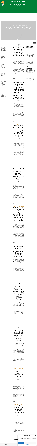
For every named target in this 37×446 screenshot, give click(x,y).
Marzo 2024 (2, 65)
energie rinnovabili (14, 13)
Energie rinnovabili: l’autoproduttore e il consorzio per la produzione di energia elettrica (30, 79)
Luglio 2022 (2, 83)
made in (2, 94)
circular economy (22, 13)
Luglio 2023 (2, 72)
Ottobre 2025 (3, 49)
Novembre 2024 (3, 59)
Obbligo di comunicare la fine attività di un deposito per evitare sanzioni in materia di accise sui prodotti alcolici (18, 49)
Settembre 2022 (3, 81)
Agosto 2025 (3, 51)
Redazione (14, 78)
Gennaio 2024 (3, 67)
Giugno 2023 (3, 73)
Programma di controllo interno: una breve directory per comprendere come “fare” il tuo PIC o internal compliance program (18, 132)
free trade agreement (4, 93)
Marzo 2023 (2, 76)
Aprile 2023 (2, 75)
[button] (35, 435)
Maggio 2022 (3, 85)
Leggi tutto (19, 75)
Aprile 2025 (2, 54)
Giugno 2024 (3, 62)
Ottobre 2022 (3, 80)
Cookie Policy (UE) (19, 18)
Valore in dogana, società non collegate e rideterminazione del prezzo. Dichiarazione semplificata (18, 251)
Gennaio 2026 (3, 46)
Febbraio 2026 (3, 45)
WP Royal (6, 444)
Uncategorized (3, 95)
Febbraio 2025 (3, 56)
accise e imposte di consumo (5, 90)
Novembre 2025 (3, 48)
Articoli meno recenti (16, 439)
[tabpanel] (18, 30)
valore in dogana (29, 13)
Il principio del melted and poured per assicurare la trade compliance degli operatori (18, 374)
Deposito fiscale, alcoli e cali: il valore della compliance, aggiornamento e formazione (18, 410)
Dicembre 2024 (3, 58)
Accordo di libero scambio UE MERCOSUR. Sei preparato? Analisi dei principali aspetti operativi (18, 173)
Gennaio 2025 (3, 57)
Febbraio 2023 (3, 77)
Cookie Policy (27, 444)
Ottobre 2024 (3, 60)
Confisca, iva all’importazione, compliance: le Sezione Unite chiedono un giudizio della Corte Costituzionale (18, 27)
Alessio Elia (14, 365)
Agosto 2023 (3, 71)
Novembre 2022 (3, 79)
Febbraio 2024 (3, 66)
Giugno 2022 (3, 84)
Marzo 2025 (2, 55)
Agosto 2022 (3, 82)
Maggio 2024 (3, 63)
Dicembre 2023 (3, 68)
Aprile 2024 (2, 64)
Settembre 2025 (3, 50)
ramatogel (27, 69)
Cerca (34, 42)
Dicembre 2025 (3, 47)
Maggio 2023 (3, 74)
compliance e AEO (7, 13)
